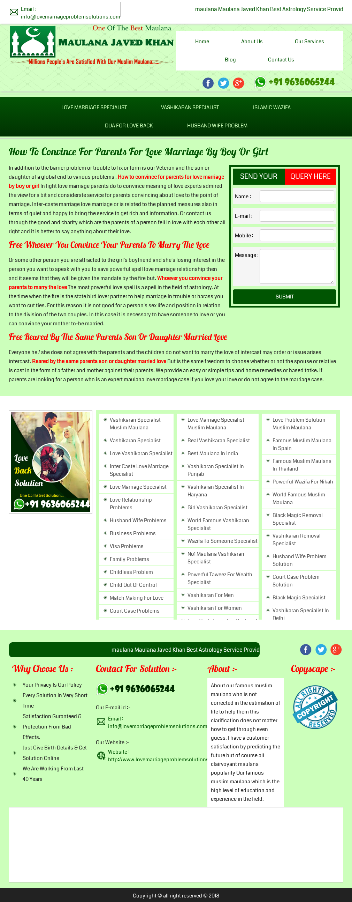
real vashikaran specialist (219, 440)
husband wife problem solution (300, 560)
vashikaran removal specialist (297, 539)
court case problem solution (296, 581)
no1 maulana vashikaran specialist (216, 557)
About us (252, 41)
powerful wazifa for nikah (303, 482)
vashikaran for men (211, 595)
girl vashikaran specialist (217, 507)
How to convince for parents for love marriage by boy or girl (138, 152)
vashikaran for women (215, 608)
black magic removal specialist (298, 519)
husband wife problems (138, 520)
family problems (129, 559)
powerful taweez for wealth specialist (220, 578)
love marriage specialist (138, 487)
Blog (230, 60)
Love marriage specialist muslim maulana (216, 423)
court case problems (135, 611)
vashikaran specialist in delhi (301, 614)
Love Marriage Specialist (94, 107)
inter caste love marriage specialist (139, 470)
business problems (133, 533)
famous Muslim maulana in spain (302, 444)
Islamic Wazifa (272, 107)
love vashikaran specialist (141, 453)
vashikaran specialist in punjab (216, 470)
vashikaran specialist (135, 440)
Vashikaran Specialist (190, 107)
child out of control (133, 585)
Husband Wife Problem (217, 126)
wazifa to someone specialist (223, 541)
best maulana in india (213, 453)
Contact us (281, 60)
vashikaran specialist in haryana (216, 490)
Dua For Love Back (129, 126)
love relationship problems (131, 503)
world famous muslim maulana (299, 498)
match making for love (136, 598)
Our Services (309, 41)
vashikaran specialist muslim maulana (135, 423)
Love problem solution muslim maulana (299, 423)
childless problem (131, 572)
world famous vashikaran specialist (218, 524)
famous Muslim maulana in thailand (302, 465)
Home (202, 41)
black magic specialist (299, 597)
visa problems (127, 546)
